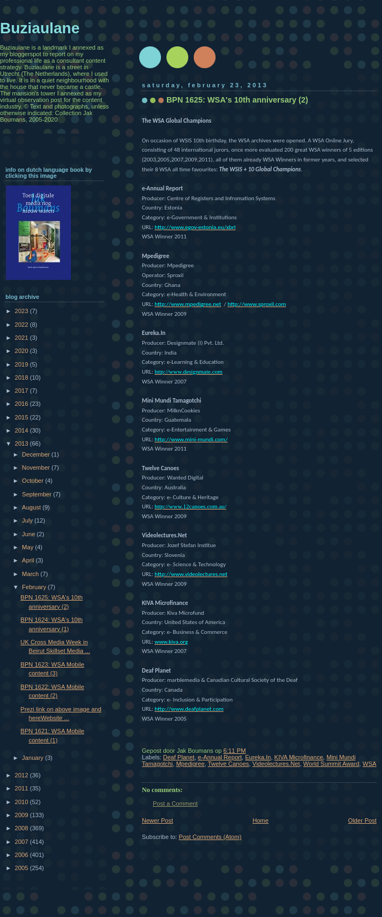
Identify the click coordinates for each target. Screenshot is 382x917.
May (28, 547)
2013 (22, 443)
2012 (22, 775)
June (29, 534)
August (32, 507)
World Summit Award (331, 763)
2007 (22, 841)
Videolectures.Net (276, 763)
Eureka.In (258, 757)
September (37, 494)
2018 (22, 377)
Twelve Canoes (228, 763)
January (33, 757)
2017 (22, 390)
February (34, 587)
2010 (22, 802)
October (33, 480)
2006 (22, 855)
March (31, 574)
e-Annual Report (220, 757)
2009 (22, 815)
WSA (369, 763)
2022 (22, 324)
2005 (22, 868)
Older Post (362, 820)
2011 (22, 788)
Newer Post (157, 820)
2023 (22, 311)
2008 (22, 828)
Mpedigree (190, 763)
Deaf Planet (179, 757)
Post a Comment (175, 803)
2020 (22, 350)
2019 (22, 364)
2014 (22, 430)
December (36, 454)
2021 (22, 337)
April (28, 560)
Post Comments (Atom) (210, 837)
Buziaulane (40, 28)
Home (260, 820)
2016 (22, 403)
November (36, 467)
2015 (22, 417)
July (28, 520)
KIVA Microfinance (298, 757)
